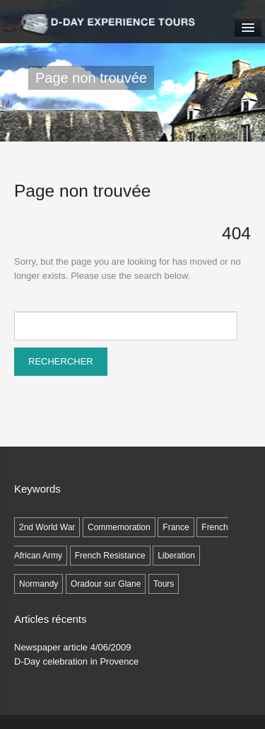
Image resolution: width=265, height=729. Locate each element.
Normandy (38, 584)
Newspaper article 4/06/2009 (72, 647)
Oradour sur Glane (106, 584)
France (176, 527)
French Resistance (110, 556)
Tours (163, 584)
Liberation (176, 556)
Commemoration (119, 527)
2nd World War (47, 527)
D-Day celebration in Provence (76, 661)
